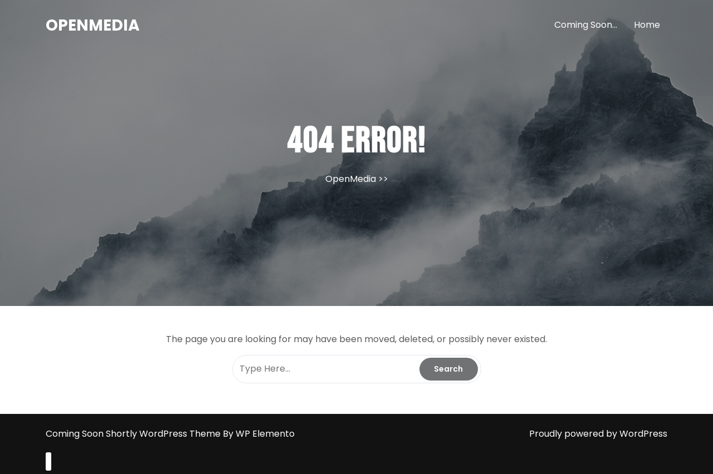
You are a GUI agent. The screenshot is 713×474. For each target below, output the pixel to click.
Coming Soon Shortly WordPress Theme (134, 433)
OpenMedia (93, 25)
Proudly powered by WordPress (598, 433)
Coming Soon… (585, 24)
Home (647, 24)
